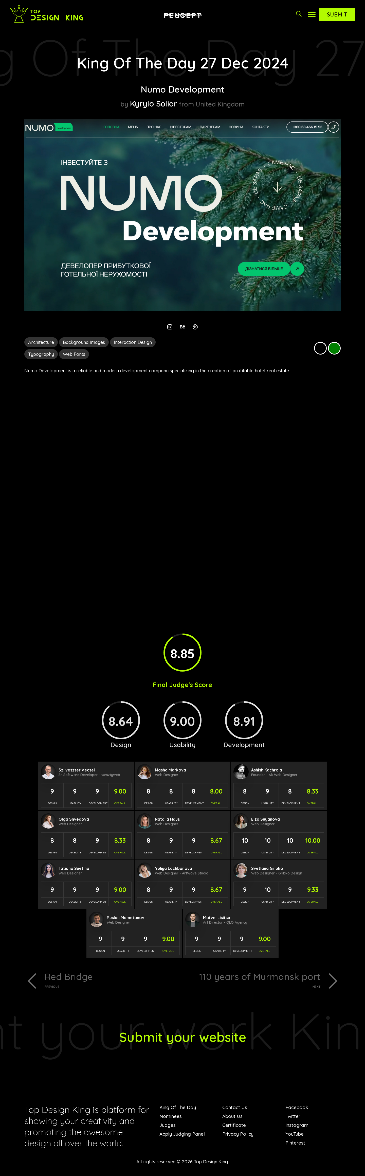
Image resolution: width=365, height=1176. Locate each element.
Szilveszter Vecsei (77, 770)
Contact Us (235, 1108)
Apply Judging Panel (183, 1135)
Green (334, 348)
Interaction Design (133, 342)
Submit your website (182, 1037)
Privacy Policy (239, 1135)
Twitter (293, 1117)
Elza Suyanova (265, 819)
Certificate (234, 1126)
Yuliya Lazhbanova (173, 868)
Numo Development (182, 88)
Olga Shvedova (74, 819)
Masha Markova (170, 770)
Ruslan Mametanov (125, 917)
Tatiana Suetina (74, 868)
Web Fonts (74, 354)
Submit (337, 14)
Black (320, 348)
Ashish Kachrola (266, 770)
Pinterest (295, 1144)
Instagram (297, 1126)
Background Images (84, 342)
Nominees (171, 1117)
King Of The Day (179, 1108)
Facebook (297, 1108)
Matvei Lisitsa (216, 917)
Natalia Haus (167, 819)
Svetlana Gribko (267, 868)
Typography (41, 354)
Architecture (41, 342)
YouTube (295, 1135)
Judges (167, 1126)
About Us (233, 1117)
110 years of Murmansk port (253, 980)
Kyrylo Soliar (153, 103)
